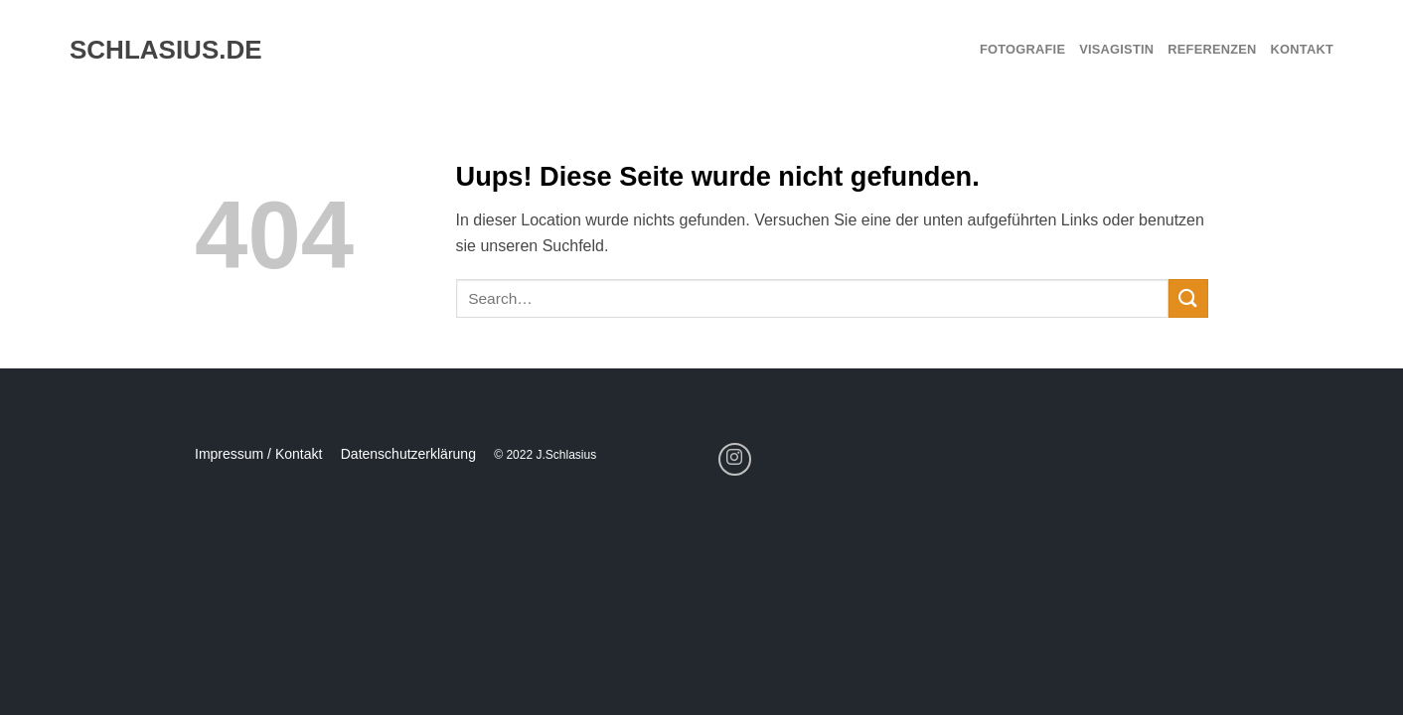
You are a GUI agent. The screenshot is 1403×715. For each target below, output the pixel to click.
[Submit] (1188, 298)
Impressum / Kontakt (258, 454)
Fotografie (1022, 49)
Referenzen (1212, 49)
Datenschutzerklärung (408, 454)
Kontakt (1302, 49)
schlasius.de (157, 50)
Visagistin (1116, 49)
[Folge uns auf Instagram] (734, 459)
